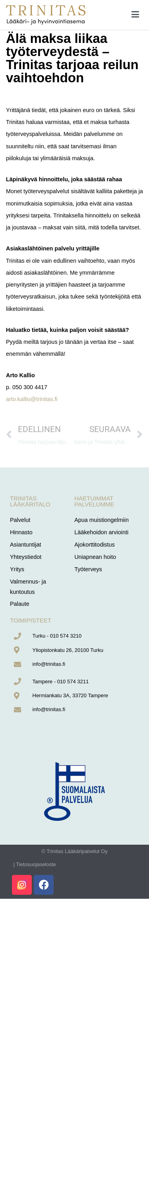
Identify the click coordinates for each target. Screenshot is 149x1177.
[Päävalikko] (135, 15)
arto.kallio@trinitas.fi (32, 399)
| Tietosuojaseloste (34, 864)
